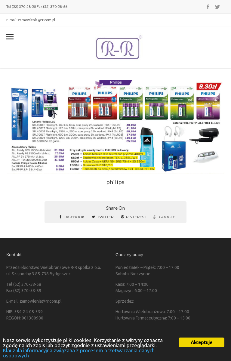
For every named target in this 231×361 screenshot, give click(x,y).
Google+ (165, 216)
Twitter (102, 216)
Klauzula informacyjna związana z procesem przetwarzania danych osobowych (79, 352)
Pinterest (133, 216)
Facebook (72, 216)
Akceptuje (202, 342)
